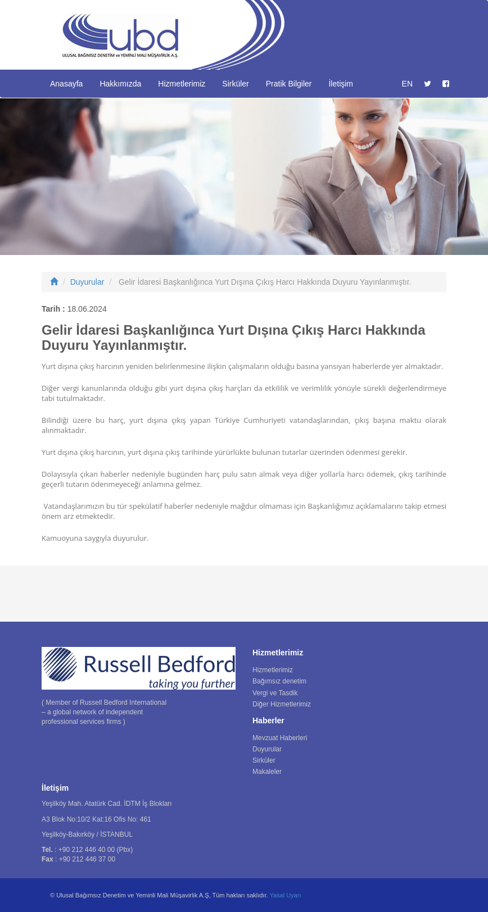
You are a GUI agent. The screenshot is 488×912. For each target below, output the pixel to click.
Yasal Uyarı (285, 895)
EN (407, 83)
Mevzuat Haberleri (279, 738)
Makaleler (267, 772)
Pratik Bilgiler (289, 83)
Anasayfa (66, 83)
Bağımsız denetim (279, 681)
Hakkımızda (120, 83)
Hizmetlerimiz (181, 83)
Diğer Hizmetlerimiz (281, 704)
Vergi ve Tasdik (275, 693)
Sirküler (235, 83)
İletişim (340, 83)
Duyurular (87, 281)
